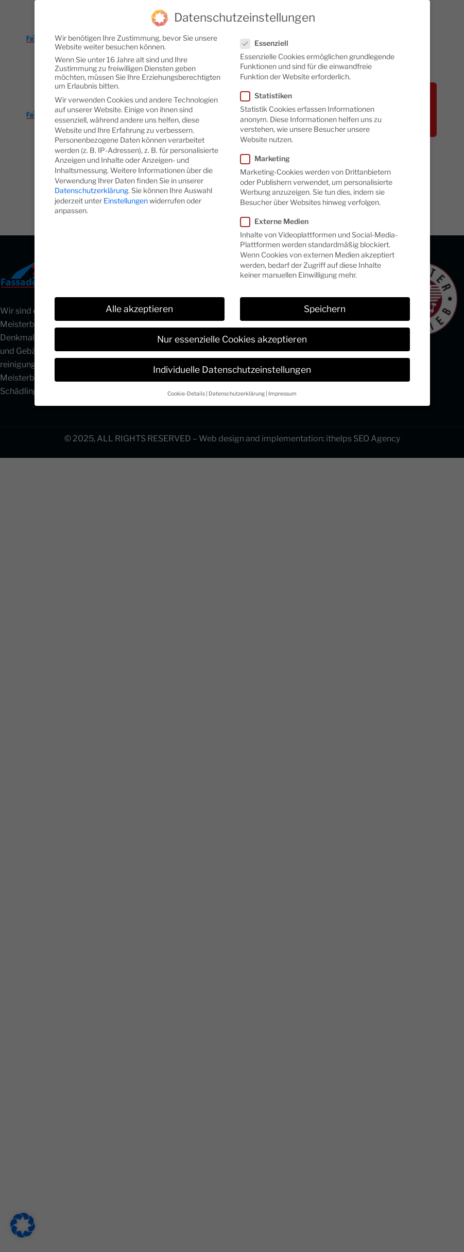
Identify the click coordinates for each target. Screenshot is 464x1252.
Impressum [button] (282, 393)
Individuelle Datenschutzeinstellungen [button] (232, 369)
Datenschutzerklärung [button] (237, 393)
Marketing (268, 157)
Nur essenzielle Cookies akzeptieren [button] (232, 338)
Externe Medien (277, 220)
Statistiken (269, 95)
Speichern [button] (325, 308)
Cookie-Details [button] (186, 393)
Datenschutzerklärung (91, 189)
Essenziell (267, 42)
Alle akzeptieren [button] (139, 308)
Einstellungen (126, 200)
